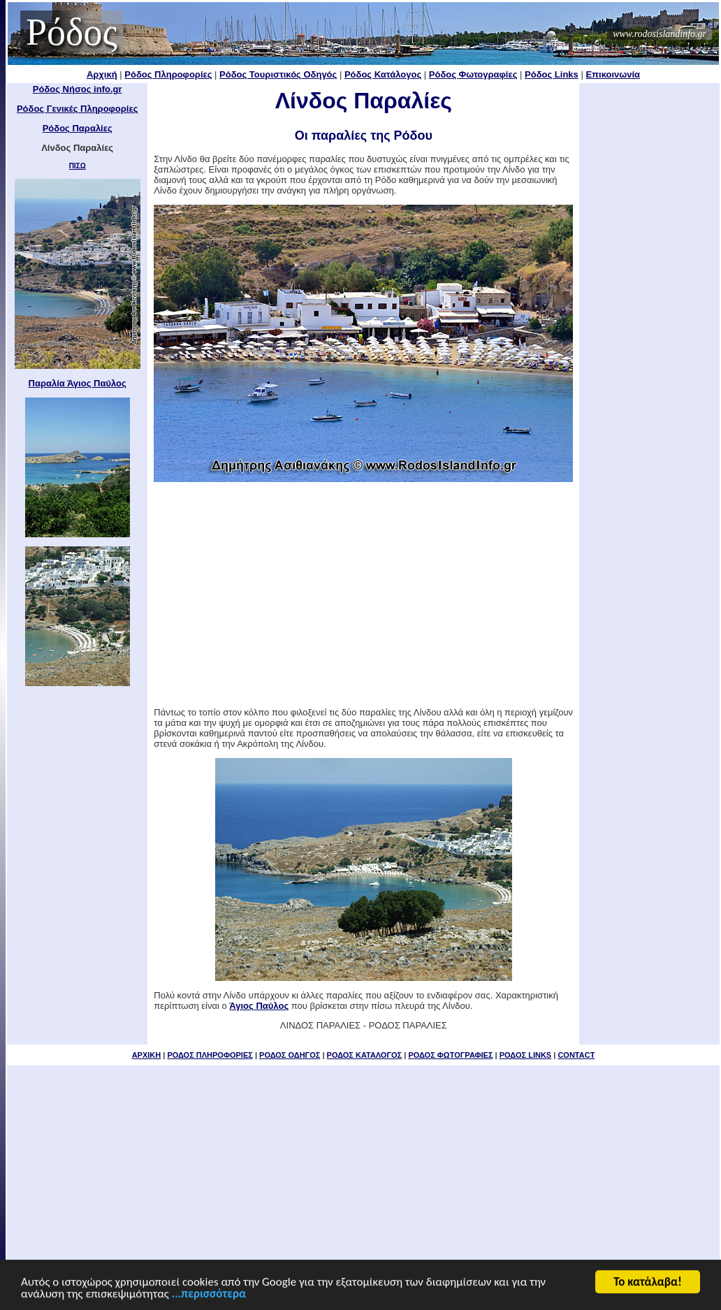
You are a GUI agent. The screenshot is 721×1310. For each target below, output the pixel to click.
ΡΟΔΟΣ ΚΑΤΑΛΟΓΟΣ (364, 1055)
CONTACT (576, 1055)
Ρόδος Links (551, 74)
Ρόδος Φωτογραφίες (473, 74)
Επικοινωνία (612, 74)
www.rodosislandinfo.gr (659, 34)
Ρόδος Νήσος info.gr (77, 89)
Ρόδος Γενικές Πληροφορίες (77, 108)
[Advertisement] (363, 594)
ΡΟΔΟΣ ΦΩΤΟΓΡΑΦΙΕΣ (450, 1055)
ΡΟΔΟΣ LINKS (525, 1055)
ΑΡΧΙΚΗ (146, 1055)
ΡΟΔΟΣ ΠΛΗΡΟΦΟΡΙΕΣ (209, 1055)
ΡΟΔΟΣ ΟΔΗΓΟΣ (289, 1055)
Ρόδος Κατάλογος (382, 74)
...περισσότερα (209, 1295)
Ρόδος (71, 32)
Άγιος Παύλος (259, 1005)
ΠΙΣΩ (77, 166)
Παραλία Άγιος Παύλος (77, 383)
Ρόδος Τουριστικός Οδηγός (278, 74)
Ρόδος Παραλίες (77, 128)
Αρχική (102, 74)
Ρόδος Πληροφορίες (168, 74)
